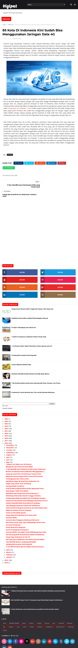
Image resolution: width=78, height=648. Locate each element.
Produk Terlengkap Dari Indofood (23, 318)
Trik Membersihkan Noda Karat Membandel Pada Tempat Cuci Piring (35, 374)
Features (38, 11)
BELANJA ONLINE (14, 614)
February (9, 545)
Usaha (24, 617)
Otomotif (61, 614)
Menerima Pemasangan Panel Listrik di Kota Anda (24, 467)
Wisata (32, 617)
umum (5, 621)
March (8, 543)
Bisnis (24, 614)
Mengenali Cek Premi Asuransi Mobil (19, 457)
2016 (6, 434)
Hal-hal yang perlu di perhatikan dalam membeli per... (25, 525)
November (10, 438)
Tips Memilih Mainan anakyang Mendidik (21, 532)
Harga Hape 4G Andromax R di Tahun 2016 (21, 506)
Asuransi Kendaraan (13, 515)
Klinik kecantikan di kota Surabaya (18, 501)
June (8, 450)
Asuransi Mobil (11, 508)
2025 (6, 412)
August (9, 445)
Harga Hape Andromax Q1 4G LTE (18, 528)
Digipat (10, 7)
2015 (6, 551)
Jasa (54, 614)
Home (30, 11)
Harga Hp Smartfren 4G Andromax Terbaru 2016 (23, 465)
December (10, 436)
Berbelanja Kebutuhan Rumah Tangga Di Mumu (23, 486)
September (10, 443)
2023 (6, 417)
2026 (6, 410)
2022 (6, 419)
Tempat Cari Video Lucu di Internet (19, 455)
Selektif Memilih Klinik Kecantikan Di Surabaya (23, 494)
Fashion (31, 614)
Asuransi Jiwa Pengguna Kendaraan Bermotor (22, 511)
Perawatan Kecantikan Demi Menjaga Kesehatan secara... (27, 491)
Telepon (11, 617)
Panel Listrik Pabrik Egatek (16, 503)
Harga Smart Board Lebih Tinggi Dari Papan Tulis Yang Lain (32, 299)
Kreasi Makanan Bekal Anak (21, 355)
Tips (18, 617)
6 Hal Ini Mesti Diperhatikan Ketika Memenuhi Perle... (25, 479)
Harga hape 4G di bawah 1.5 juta (19, 108)
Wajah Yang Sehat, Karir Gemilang (18, 474)
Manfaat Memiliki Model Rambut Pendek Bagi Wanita (30, 364)
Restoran (69, 614)
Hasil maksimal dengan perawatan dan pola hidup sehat (26, 498)
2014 (6, 553)
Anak (4, 614)
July (7, 448)
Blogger (33, 645)
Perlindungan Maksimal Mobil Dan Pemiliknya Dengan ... (26, 489)
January (9, 548)
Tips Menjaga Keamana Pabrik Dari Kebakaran (23, 496)
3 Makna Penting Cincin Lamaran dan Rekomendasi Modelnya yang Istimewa (38, 581)
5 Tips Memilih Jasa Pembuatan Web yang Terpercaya (26, 460)
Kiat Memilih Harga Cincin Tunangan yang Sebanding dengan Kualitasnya (36, 591)
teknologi (10, 24)
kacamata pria (60, 617)
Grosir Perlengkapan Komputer (17, 520)
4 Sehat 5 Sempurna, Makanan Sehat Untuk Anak (28, 327)
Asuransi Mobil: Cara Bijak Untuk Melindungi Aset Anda (26, 523)
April (8, 540)
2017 (6, 431)
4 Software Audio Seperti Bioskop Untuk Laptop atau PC (31, 336)
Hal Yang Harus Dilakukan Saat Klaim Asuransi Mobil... (25, 530)
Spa (4, 617)
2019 (6, 427)
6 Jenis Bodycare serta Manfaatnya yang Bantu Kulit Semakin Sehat (35, 600)
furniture (39, 617)
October (9, 441)
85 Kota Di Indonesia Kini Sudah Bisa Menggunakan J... (25, 462)
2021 (6, 422)
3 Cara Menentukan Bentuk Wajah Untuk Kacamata (25, 537)
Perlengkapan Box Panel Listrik (17, 469)
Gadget (39, 614)
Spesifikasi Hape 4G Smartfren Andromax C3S (22, 472)
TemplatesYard (16, 645)
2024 (6, 414)
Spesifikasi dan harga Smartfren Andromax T (22, 484)
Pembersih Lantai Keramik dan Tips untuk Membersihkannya (33, 383)
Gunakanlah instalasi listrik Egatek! (23, 346)
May (8, 453)
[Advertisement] (39, 205)
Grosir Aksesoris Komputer (16, 518)
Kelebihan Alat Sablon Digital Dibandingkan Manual (29, 309)
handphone (49, 617)
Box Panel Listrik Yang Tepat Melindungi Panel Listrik (25, 513)
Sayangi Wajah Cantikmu (15, 477)
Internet (47, 614)
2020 (6, 424)
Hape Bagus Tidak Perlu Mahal (17, 482)
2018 (6, 429)
